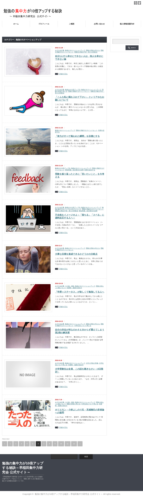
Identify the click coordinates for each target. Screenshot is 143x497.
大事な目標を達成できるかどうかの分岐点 (76, 254)
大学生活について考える (82, 325)
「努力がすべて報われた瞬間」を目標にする (77, 136)
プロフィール (43, 24)
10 (61, 444)
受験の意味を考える (93, 50)
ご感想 (71, 24)
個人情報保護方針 (127, 24)
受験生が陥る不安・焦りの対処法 (85, 52)
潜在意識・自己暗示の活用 (74, 170)
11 (67, 444)
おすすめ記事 (59, 50)
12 (74, 444)
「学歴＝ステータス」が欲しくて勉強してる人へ (79, 292)
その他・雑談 (69, 286)
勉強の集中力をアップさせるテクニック (79, 208)
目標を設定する (89, 170)
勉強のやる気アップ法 (72, 89)
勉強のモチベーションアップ (75, 50)
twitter (139, 2)
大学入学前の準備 (92, 363)
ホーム (16, 24)
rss (135, 2)
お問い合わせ (99, 24)
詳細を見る (63, 74)
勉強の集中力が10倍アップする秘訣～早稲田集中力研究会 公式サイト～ (22, 467)
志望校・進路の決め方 (74, 288)
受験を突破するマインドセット (79, 91)
